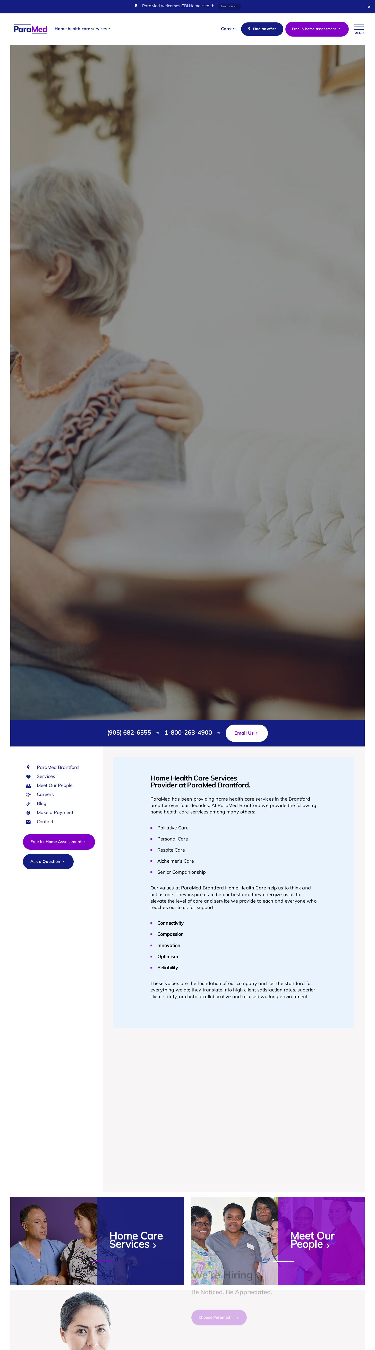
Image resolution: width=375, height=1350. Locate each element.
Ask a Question (47, 861)
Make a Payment (55, 812)
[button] (83, 29)
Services (46, 776)
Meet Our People (55, 785)
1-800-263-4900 (188, 733)
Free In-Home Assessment (58, 841)
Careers (45, 794)
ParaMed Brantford (58, 767)
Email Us (244, 733)
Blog (41, 803)
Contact (45, 822)
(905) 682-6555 (129, 733)
